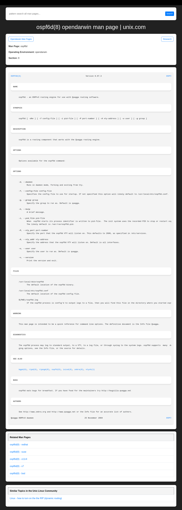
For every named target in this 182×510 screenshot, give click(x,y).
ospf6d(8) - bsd (17, 473)
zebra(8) (78, 369)
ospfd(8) (56, 369)
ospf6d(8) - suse (18, 452)
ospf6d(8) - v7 (17, 466)
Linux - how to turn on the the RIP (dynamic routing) (36, 498)
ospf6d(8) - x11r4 (18, 459)
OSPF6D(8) (16, 76)
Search (170, 14)
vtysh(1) (90, 369)
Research (167, 39)
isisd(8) (67, 369)
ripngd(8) (44, 369)
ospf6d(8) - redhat (19, 444)
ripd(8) (33, 369)
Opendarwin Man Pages (21, 39)
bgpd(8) (23, 369)
